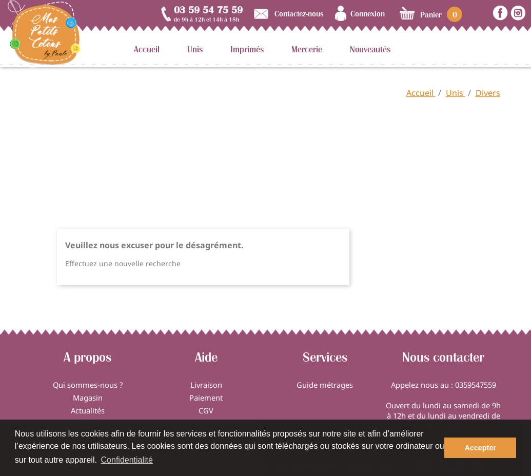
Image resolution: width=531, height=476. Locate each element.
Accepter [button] (480, 448)
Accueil (147, 49)
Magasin (88, 397)
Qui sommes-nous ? (88, 385)
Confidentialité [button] (127, 459)
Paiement (206, 397)
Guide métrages (325, 385)
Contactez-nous (299, 13)
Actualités (88, 410)
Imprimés (247, 49)
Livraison (206, 385)
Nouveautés (370, 49)
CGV (206, 410)
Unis (195, 49)
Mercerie (306, 49)
